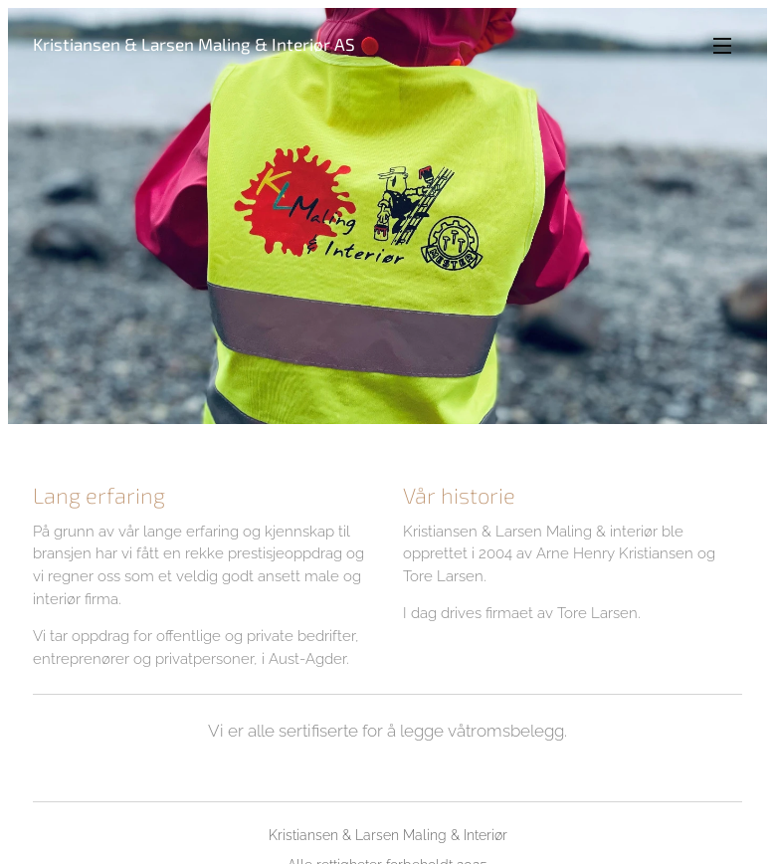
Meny (722, 46)
